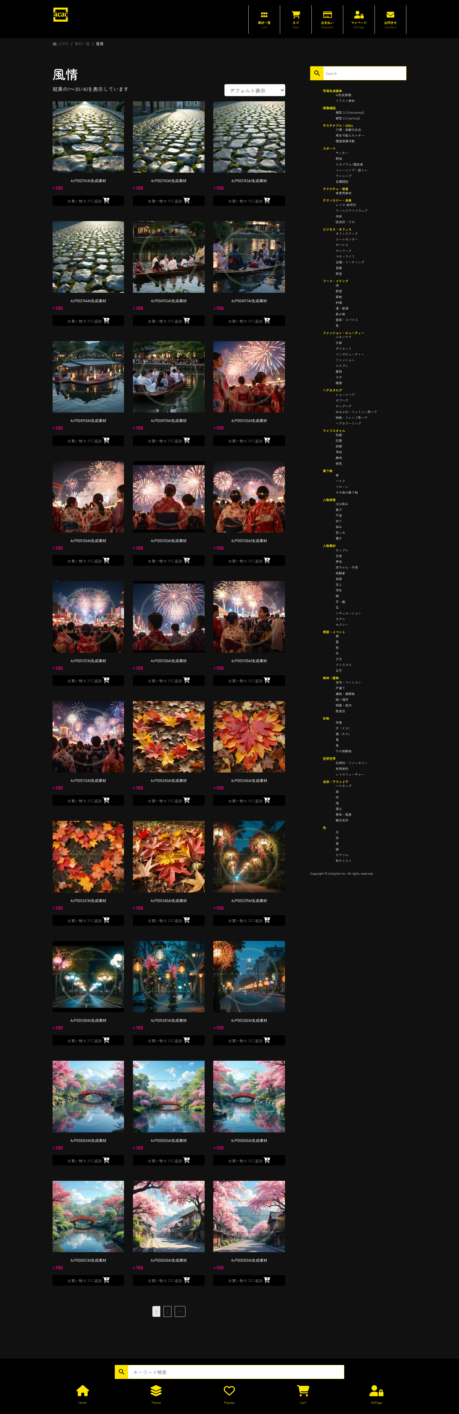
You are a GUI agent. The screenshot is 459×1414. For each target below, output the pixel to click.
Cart (303, 1402)
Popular (229, 1402)
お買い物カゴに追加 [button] (84, 201)
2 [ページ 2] (167, 1311)
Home (82, 1402)
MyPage (376, 1402)
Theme (156, 1402)
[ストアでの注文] (254, 90)
